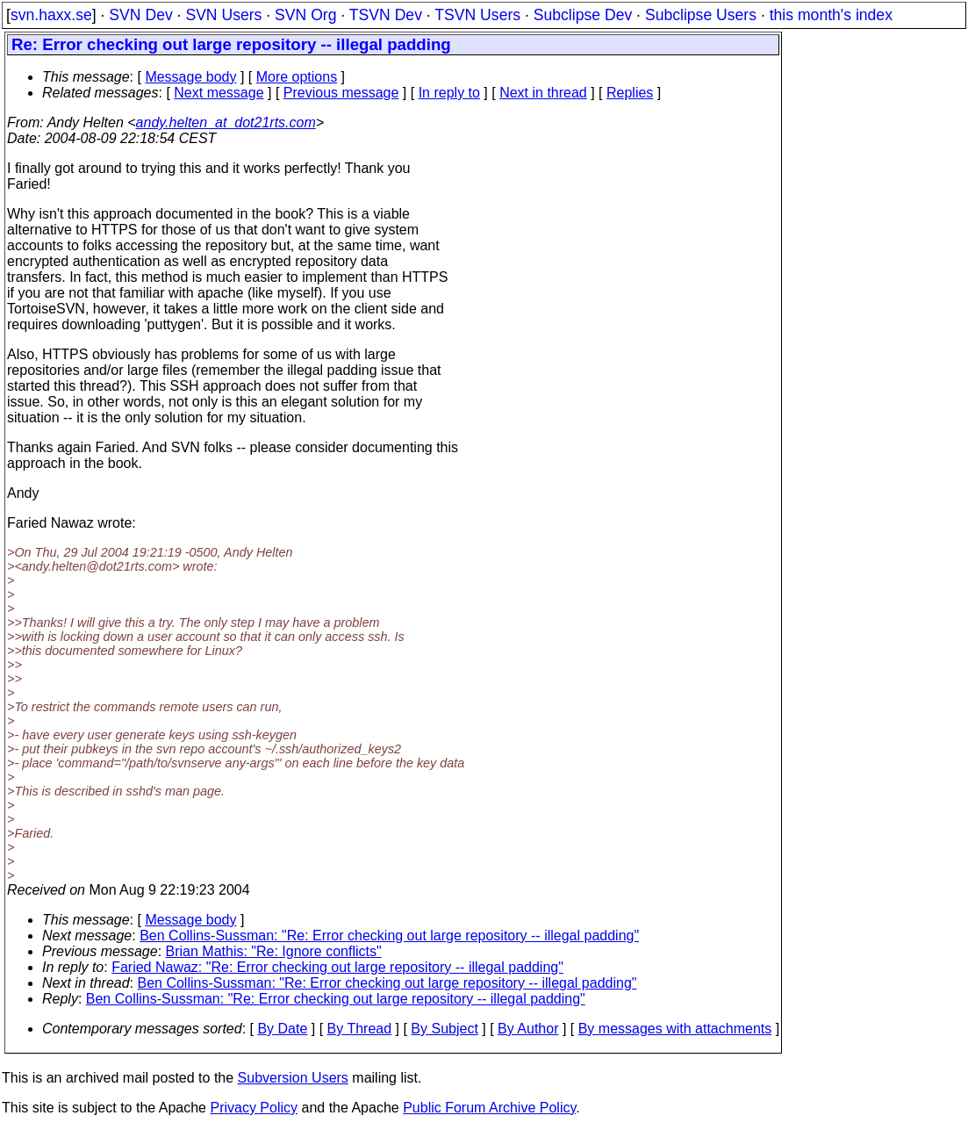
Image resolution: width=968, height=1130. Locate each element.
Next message (218, 92)
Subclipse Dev (583, 15)
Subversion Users (293, 1077)
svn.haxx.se (51, 15)
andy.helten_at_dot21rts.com (226, 122)
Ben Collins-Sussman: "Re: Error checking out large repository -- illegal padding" (389, 935)
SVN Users (223, 15)
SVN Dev (140, 15)
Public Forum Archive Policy (489, 1107)
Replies (629, 92)
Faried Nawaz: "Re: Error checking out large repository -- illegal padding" (337, 967)
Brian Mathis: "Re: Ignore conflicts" (274, 951)
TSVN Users (477, 15)
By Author (528, 1028)
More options (297, 76)
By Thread (359, 1028)
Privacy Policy (254, 1107)
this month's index (831, 15)
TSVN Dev (385, 15)
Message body (190, 76)
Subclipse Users (700, 15)
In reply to (449, 92)
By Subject (444, 1028)
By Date (282, 1028)
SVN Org (305, 15)
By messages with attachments (675, 1028)
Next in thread (543, 92)
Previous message (341, 92)
